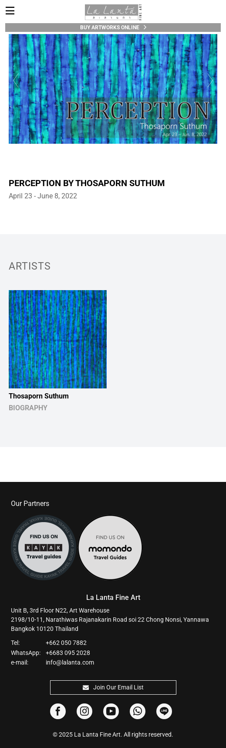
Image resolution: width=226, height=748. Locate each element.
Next (211, 80)
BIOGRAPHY (28, 408)
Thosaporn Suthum (39, 396)
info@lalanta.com (70, 662)
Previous (15, 80)
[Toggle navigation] (10, 10)
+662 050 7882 (66, 642)
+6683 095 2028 (68, 652)
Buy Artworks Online (113, 27)
